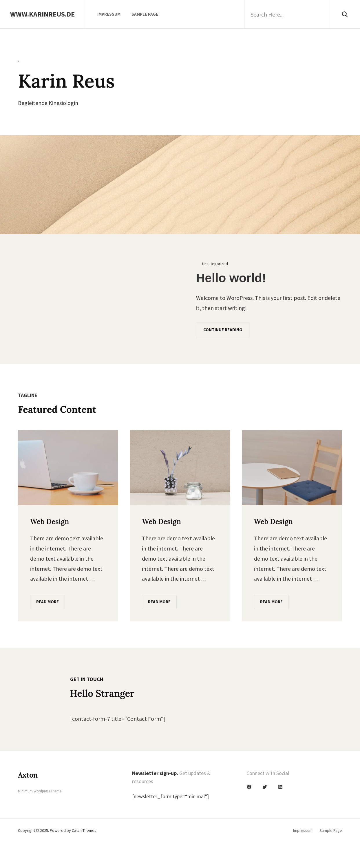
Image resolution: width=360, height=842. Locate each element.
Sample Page (144, 14)
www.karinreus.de (42, 14)
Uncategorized (215, 263)
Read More (47, 601)
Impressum (108, 14)
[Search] (344, 14)
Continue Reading (222, 329)
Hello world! (231, 278)
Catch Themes (84, 830)
